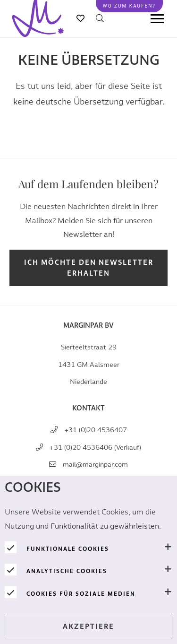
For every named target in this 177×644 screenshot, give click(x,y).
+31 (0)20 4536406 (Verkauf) (95, 447)
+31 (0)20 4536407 (95, 430)
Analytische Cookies (66, 571)
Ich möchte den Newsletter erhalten (88, 268)
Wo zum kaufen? (129, 6)
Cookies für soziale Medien (80, 594)
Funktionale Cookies (67, 549)
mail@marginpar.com (95, 464)
